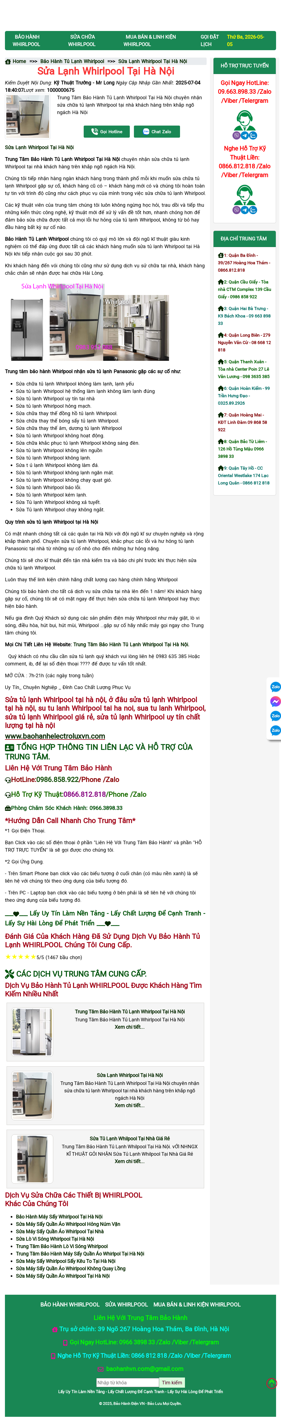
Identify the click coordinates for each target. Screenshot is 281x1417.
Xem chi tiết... (130, 1027)
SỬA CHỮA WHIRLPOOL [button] (81, 40)
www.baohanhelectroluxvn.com (55, 736)
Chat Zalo (157, 132)
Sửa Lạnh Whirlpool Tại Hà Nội (39, 147)
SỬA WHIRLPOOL (126, 1304)
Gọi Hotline (106, 132)
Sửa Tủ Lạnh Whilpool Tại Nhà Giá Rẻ (130, 1138)
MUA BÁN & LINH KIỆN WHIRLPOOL (197, 1304)
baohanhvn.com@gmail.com (144, 1369)
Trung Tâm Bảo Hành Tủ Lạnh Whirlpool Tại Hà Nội (130, 1011)
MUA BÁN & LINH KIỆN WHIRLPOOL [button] (149, 40)
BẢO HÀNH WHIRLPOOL (70, 1304)
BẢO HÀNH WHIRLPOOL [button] (26, 40)
